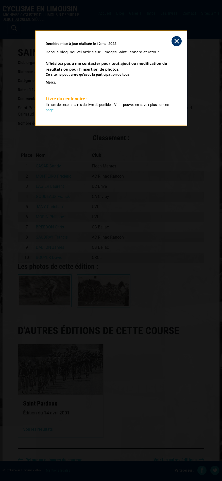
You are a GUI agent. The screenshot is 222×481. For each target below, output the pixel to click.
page (50, 110)
